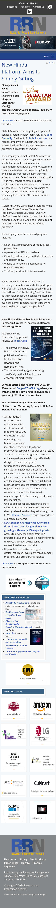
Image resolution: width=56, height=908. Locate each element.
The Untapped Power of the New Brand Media (14, 615)
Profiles (37, 863)
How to (25, 863)
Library (23, 859)
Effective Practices (21, 515)
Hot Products (38, 859)
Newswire (10, 859)
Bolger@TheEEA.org (28, 388)
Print (51, 62)
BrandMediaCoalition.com (17, 602)
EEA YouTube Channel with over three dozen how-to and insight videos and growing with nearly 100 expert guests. (27, 526)
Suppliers (9, 866)
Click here (7, 563)
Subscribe (12, 6)
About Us (25, 6)
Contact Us (38, 6)
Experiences (11, 863)
